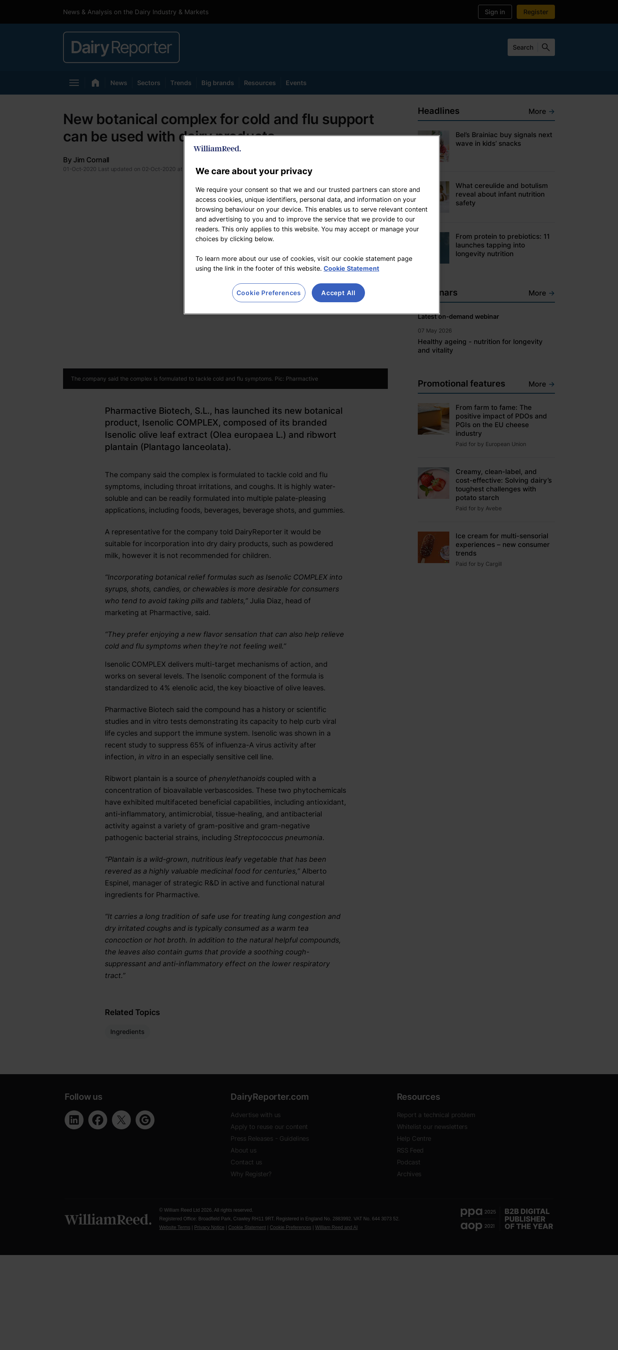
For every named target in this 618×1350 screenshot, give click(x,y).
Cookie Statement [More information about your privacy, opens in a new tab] (351, 268)
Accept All (338, 293)
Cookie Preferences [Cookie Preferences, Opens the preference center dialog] (268, 293)
